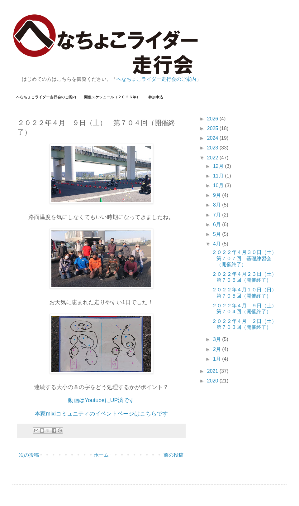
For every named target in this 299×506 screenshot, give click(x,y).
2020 (213, 380)
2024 (213, 138)
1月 (217, 359)
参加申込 (155, 97)
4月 (217, 243)
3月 (217, 339)
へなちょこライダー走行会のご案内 (156, 79)
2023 (213, 147)
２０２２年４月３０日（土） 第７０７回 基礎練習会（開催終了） (247, 258)
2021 (213, 371)
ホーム (101, 455)
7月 (217, 214)
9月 (217, 195)
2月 (217, 349)
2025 (213, 128)
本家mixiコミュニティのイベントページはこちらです (101, 414)
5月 (217, 234)
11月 (219, 175)
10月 (219, 185)
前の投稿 (173, 455)
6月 (217, 224)
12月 (219, 166)
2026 (213, 118)
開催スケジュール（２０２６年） (112, 97)
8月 (217, 204)
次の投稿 (29, 455)
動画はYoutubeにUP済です (101, 400)
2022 (213, 157)
